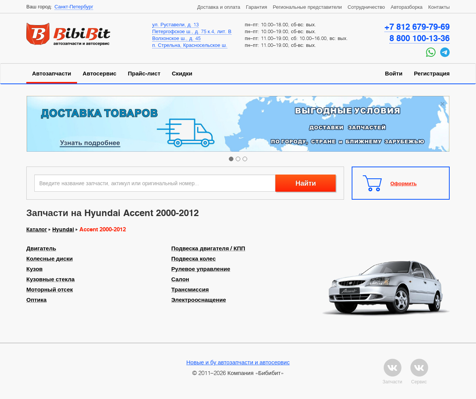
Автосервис (100, 73)
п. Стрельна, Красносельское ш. (189, 45)
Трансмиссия (190, 289)
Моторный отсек (49, 289)
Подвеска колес (193, 258)
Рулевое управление (200, 269)
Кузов (34, 269)
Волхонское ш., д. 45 (176, 38)
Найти (305, 183)
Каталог (36, 229)
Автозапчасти (51, 73)
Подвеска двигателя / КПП (208, 248)
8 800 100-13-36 (419, 38)
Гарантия (256, 7)
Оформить (404, 183)
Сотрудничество (366, 7)
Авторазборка (407, 7)
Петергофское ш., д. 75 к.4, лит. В (192, 31)
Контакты (439, 7)
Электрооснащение (198, 299)
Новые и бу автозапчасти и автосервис (238, 362)
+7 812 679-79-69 (417, 27)
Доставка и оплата (218, 7)
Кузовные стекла (50, 279)
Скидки (182, 73)
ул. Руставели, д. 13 (175, 24)
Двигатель (41, 248)
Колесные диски (49, 258)
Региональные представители (307, 7)
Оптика (36, 299)
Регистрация (432, 73)
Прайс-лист (144, 73)
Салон (180, 279)
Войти (393, 73)
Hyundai (63, 229)
